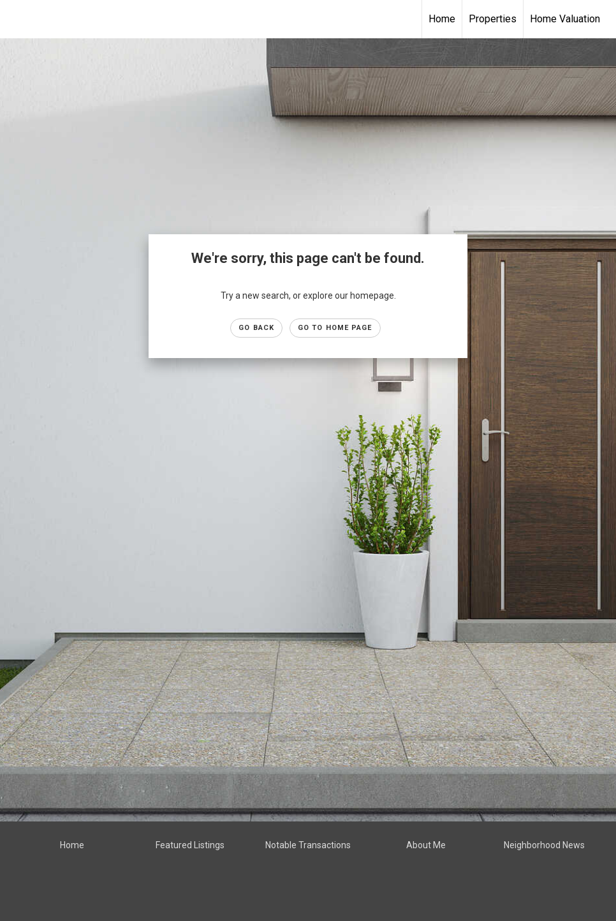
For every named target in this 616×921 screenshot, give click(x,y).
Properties (493, 19)
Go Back (256, 328)
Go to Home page (335, 328)
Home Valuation (565, 19)
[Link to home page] (16, 19)
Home (442, 19)
